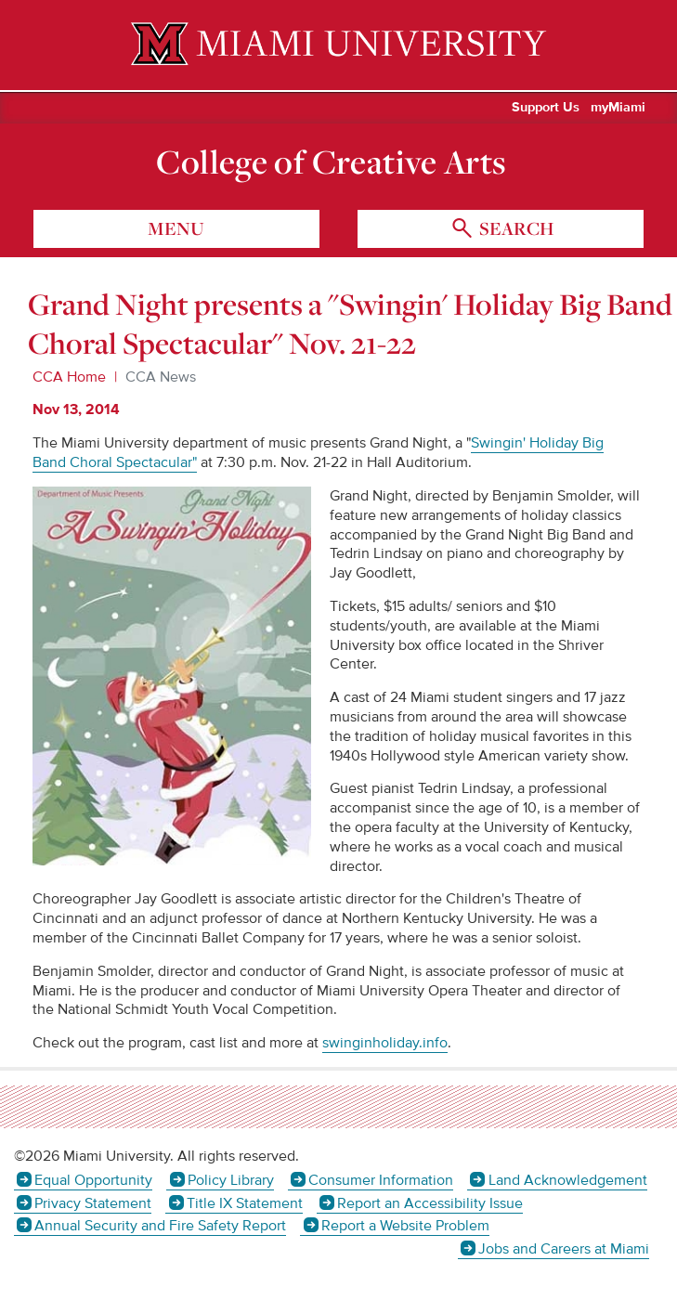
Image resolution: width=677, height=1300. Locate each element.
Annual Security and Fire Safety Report (160, 1225)
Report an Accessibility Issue (430, 1203)
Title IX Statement (245, 1203)
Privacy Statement (92, 1203)
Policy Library (231, 1180)
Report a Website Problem (405, 1225)
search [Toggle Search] (514, 228)
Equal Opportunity (93, 1180)
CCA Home (69, 377)
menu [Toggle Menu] (176, 228)
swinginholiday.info (385, 1043)
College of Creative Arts (331, 161)
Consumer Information (380, 1180)
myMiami (618, 107)
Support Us (545, 107)
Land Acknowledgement (567, 1180)
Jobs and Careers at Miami (563, 1249)
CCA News (160, 377)
